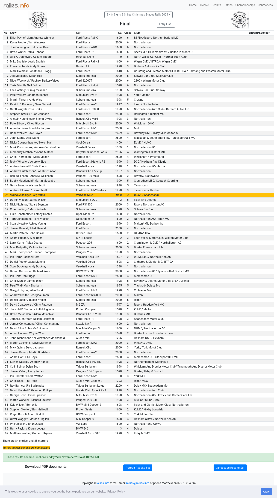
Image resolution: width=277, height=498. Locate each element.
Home (193, 5)
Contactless (265, 5)
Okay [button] (266, 491)
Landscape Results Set (230, 467)
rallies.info (103, 483)
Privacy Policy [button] (116, 491)
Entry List (165, 24)
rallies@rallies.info (137, 483)
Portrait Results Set (138, 467)
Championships (245, 5)
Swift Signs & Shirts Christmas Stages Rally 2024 (137, 14)
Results (216, 5)
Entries (228, 5)
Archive (204, 5)
